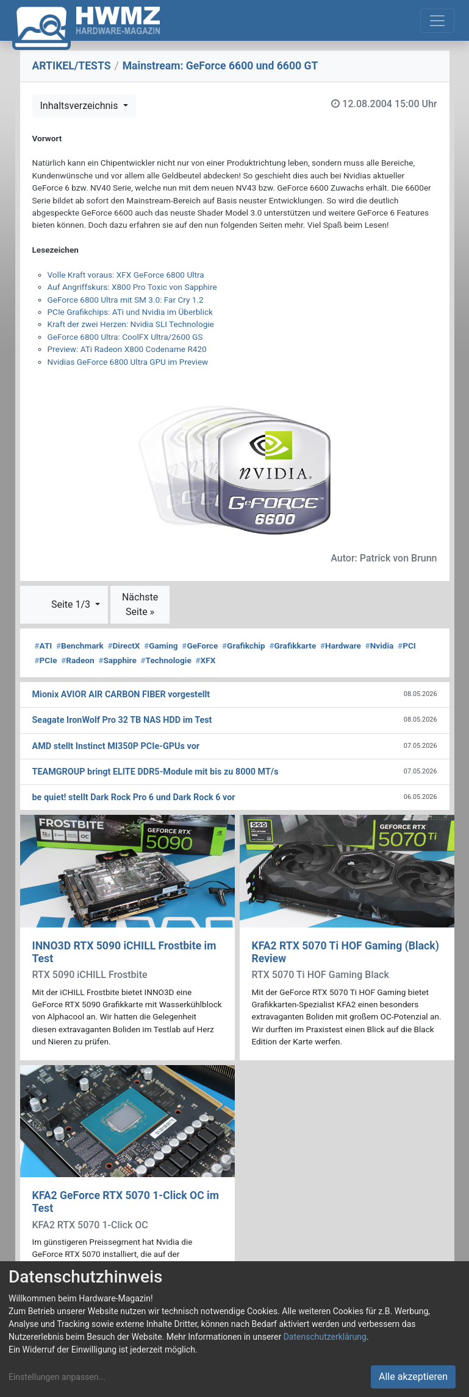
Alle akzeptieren (413, 1376)
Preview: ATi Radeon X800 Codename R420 (127, 349)
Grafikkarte (293, 645)
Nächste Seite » (140, 604)
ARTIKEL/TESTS (71, 66)
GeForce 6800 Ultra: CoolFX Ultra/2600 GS (125, 337)
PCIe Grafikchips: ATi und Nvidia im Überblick (130, 312)
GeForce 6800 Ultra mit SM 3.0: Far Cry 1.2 (126, 299)
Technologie (166, 660)
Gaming (160, 645)
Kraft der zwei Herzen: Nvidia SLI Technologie (131, 324)
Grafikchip (243, 645)
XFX (205, 660)
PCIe (46, 660)
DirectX (123, 645)
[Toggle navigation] (437, 21)
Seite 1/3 (72, 604)
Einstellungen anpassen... (57, 1377)
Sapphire (117, 660)
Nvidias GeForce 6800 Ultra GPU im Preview (128, 362)
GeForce (200, 645)
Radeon (77, 660)
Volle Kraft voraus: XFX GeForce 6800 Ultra (126, 275)
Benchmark (80, 645)
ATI (43, 645)
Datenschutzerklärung (325, 1337)
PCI (407, 645)
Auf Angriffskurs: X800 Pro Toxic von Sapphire (132, 287)
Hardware (340, 645)
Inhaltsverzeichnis (80, 105)
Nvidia (379, 645)
